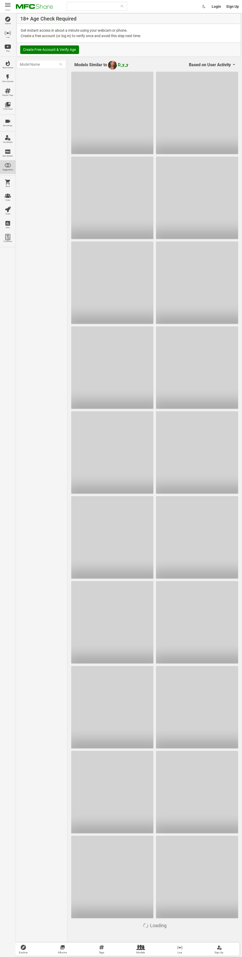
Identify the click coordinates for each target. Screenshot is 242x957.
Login (216, 6)
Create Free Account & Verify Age (49, 50)
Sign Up (232, 6)
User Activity (210, 64)
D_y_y (118, 64)
